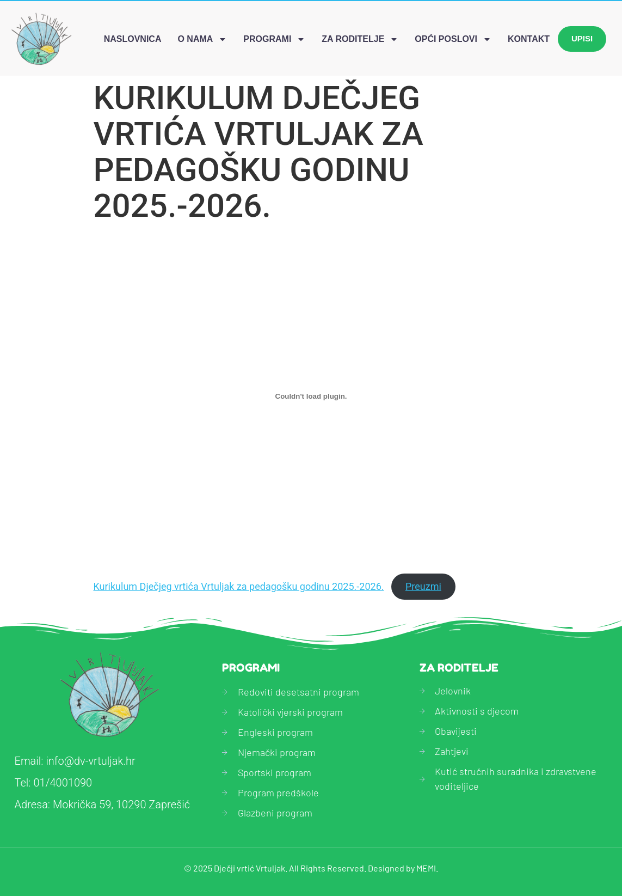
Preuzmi (423, 586)
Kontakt (529, 39)
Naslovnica (133, 39)
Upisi (582, 38)
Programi (274, 39)
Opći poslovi (453, 39)
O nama (202, 39)
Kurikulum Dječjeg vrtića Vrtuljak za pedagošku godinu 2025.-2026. (239, 586)
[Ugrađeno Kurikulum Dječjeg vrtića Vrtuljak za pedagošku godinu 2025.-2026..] (311, 396)
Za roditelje (360, 39)
